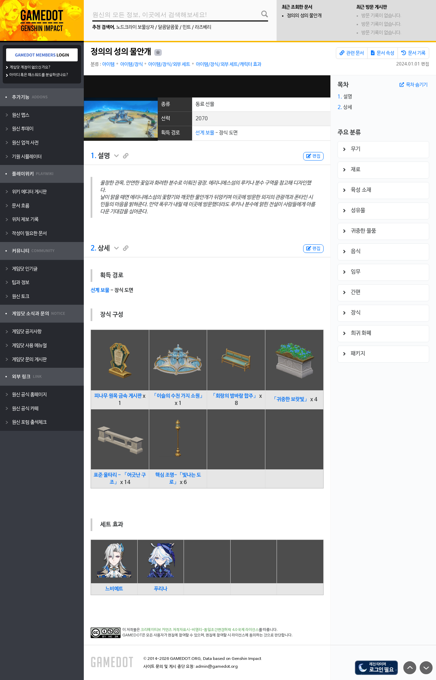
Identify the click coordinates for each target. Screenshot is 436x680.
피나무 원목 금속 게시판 (118, 396)
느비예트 (114, 589)
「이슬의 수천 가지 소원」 (178, 396)
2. (93, 248)
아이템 (108, 64)
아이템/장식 (131, 64)
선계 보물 (205, 133)
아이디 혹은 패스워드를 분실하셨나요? (39, 75)
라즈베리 (203, 27)
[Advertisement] (207, 86)
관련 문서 (352, 53)
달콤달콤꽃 (168, 27)
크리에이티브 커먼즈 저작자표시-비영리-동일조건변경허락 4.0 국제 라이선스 (200, 630)
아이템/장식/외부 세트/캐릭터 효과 (228, 64)
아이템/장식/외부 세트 (169, 64)
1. (93, 156)
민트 (187, 27)
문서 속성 (382, 53)
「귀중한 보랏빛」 (290, 399)
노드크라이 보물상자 (135, 27)
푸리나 (160, 589)
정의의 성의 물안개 (304, 15)
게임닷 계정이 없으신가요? (30, 67)
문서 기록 (413, 53)
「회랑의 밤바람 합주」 (234, 396)
